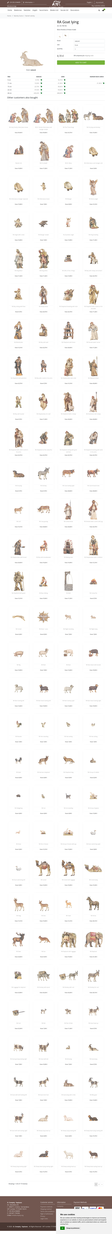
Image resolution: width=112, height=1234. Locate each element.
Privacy (42, 1219)
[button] (28, 2)
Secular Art (64, 13)
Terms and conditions (47, 1214)
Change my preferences (72, 1228)
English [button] (89, 2)
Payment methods (46, 1210)
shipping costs (89, 59)
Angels (35, 13)
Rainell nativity (30, 19)
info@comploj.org (17, 1218)
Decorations (74, 13)
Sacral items (43, 13)
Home (9, 19)
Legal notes (44, 1221)
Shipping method (46, 1212)
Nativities (27, 13)
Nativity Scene (18, 19)
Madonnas (18, 13)
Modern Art (54, 13)
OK (62, 1228)
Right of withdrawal (46, 1217)
